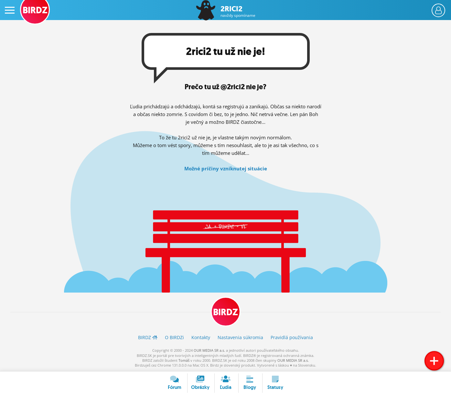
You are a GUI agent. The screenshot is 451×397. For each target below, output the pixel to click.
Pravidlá (292, 337)
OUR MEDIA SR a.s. (209, 350)
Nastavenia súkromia (240, 337)
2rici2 (237, 11)
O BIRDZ (174, 337)
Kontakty (200, 337)
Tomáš (183, 360)
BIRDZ (225, 312)
